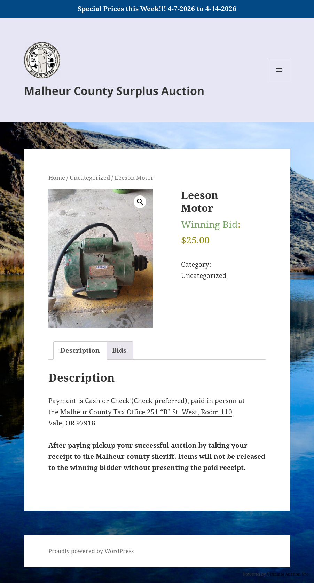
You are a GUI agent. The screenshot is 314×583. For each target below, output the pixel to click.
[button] (140, 201)
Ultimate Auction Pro (288, 574)
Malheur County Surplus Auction (114, 90)
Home (56, 177)
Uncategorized (90, 177)
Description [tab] (80, 350)
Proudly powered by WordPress (91, 551)
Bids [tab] (119, 350)
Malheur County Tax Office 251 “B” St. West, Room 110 (146, 411)
